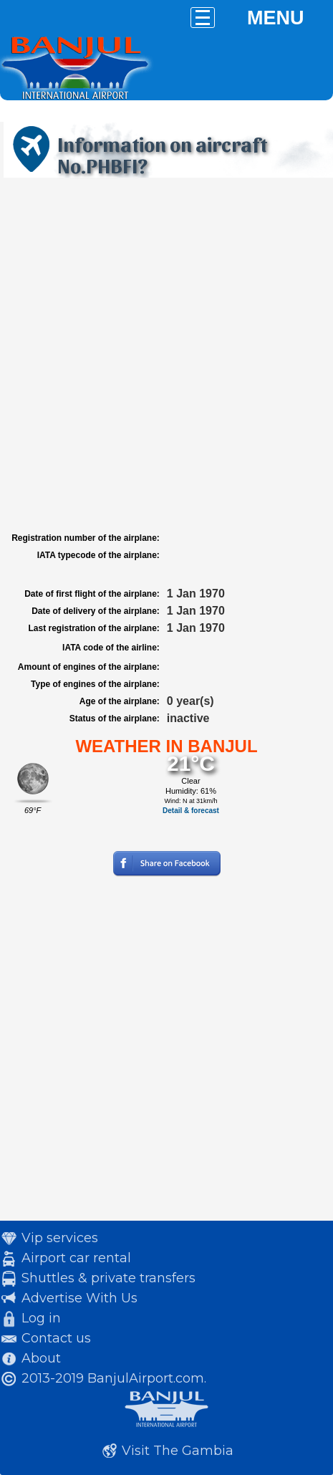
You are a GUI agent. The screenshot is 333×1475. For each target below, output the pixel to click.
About (41, 1358)
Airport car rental (76, 1258)
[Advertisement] (166, 355)
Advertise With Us (79, 1298)
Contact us (56, 1338)
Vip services (59, 1238)
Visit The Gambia (177, 1451)
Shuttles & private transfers (108, 1278)
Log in (41, 1318)
